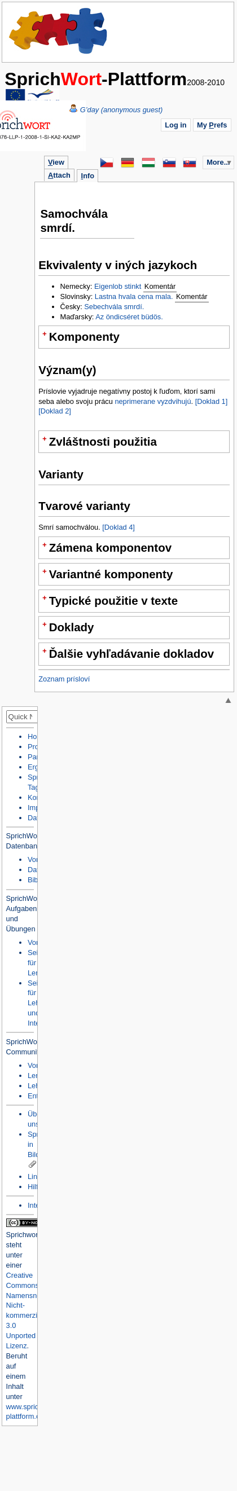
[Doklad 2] (54, 411)
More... (218, 162)
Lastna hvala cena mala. (134, 296)
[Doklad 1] (211, 401)
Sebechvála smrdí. (114, 306)
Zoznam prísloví (64, 679)
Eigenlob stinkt (117, 286)
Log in (175, 125)
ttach (59, 175)
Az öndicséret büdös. (129, 317)
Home (59, 31)
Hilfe (35, 1186)
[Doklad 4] (118, 527)
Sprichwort (23, 1234)
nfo (87, 175)
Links (36, 1176)
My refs (212, 125)
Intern (37, 1205)
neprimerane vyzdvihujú (153, 401)
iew (56, 162)
